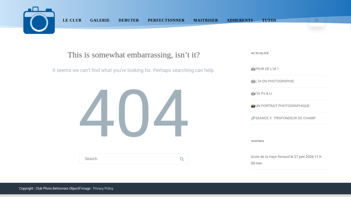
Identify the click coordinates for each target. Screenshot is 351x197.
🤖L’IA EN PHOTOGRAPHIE (272, 81)
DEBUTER (129, 20)
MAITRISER (206, 20)
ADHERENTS (240, 20)
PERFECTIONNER (166, 20)
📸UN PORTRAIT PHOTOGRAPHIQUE (280, 106)
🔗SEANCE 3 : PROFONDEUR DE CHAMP (283, 118)
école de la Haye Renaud (270, 157)
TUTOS (269, 20)
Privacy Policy (103, 188)
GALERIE (100, 20)
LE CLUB (72, 20)
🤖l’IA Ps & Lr (261, 93)
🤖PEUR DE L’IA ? (265, 69)
